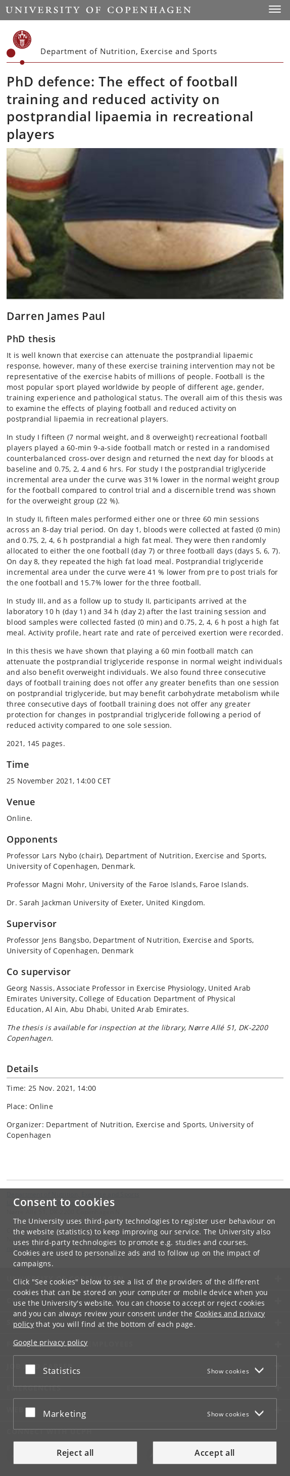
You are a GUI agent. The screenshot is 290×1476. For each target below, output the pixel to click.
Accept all (215, 1452)
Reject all (75, 1452)
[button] (275, 9)
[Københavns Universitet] (19, 47)
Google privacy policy (50, 1342)
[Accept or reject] (32, 1369)
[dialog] (145, 1332)
